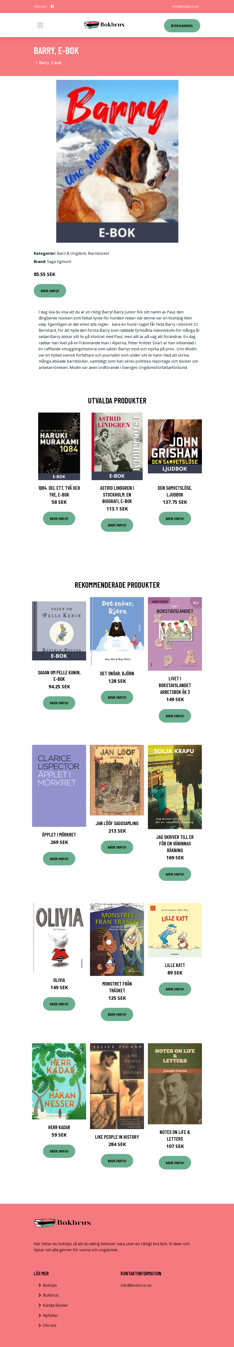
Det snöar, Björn (117, 673)
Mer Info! (50, 290)
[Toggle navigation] (40, 25)
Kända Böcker (55, 1305)
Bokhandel (182, 25)
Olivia (59, 980)
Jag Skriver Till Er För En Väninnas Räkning (175, 843)
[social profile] (52, 6)
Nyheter (50, 1315)
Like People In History (117, 1137)
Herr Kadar (59, 1127)
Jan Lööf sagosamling (117, 823)
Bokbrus (51, 1295)
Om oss (49, 1325)
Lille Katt (175, 965)
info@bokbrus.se (185, 6)
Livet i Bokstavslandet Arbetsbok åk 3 (175, 685)
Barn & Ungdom (71, 253)
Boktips (50, 1285)
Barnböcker (99, 253)
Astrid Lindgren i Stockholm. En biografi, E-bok (117, 494)
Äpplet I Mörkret (59, 834)
